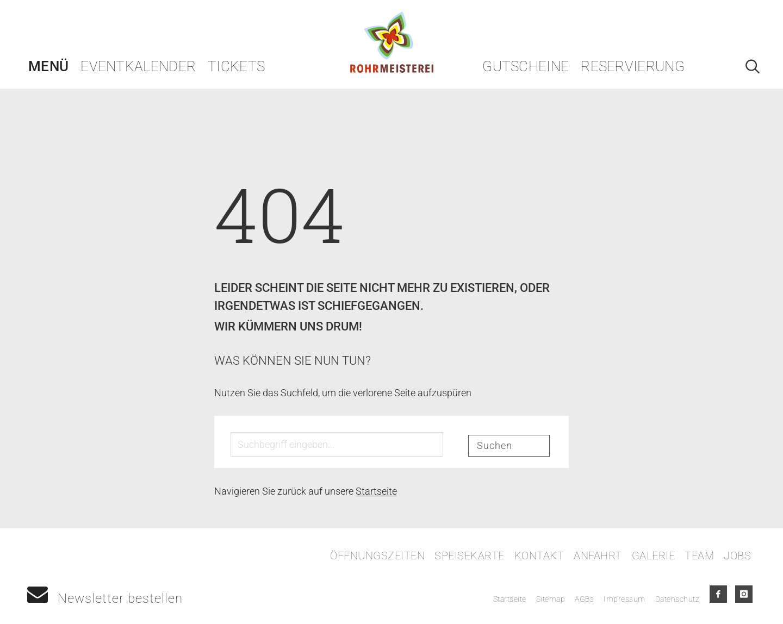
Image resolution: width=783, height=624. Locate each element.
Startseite (376, 491)
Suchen (494, 445)
